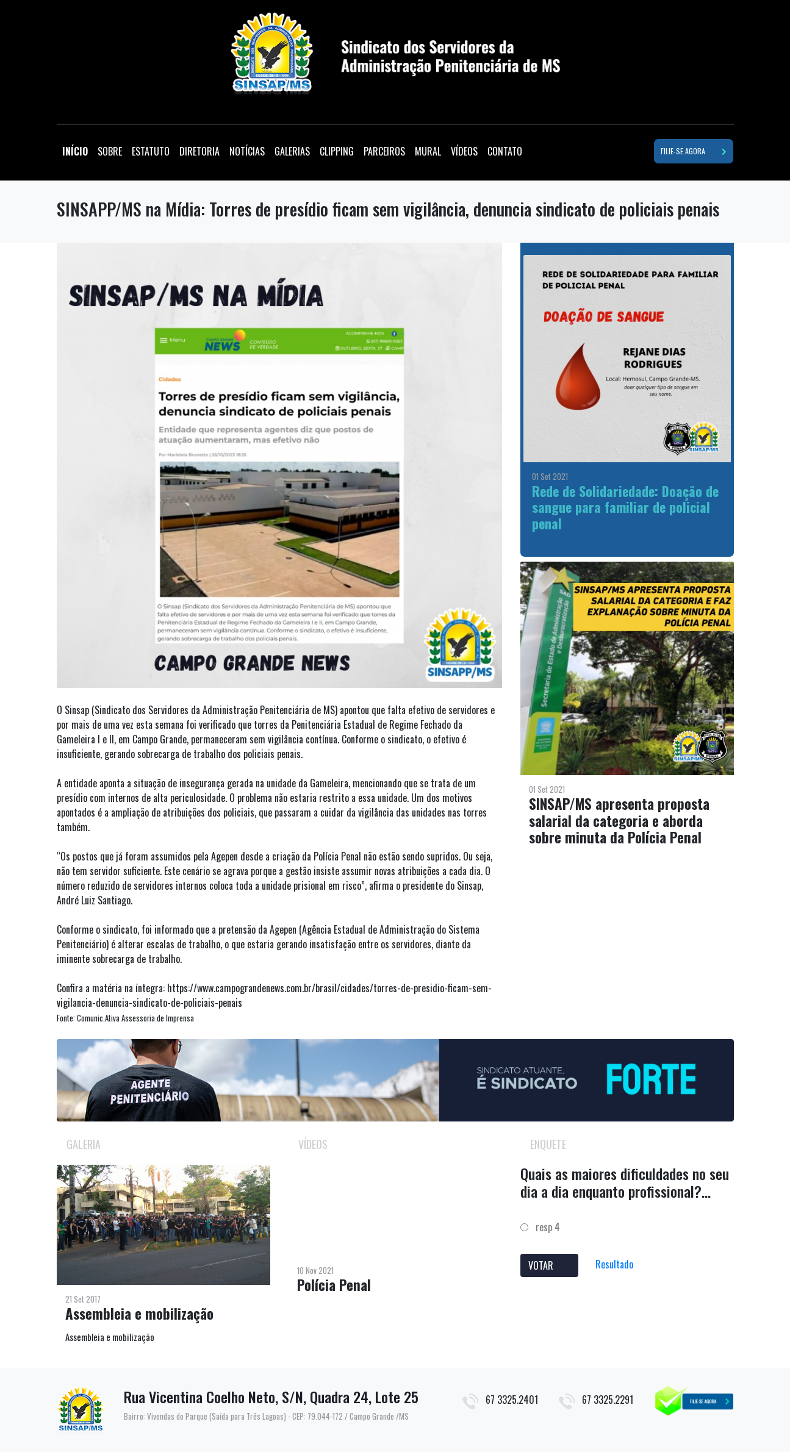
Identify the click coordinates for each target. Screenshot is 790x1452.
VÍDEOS (464, 151)
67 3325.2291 (607, 1399)
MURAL (428, 151)
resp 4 (540, 1227)
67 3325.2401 (512, 1399)
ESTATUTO (151, 151)
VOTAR (549, 1265)
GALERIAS (292, 151)
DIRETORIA (199, 151)
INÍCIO (77, 151)
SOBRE (110, 151)
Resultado (614, 1264)
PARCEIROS (384, 151)
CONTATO (504, 151)
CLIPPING (337, 151)
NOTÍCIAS (247, 151)
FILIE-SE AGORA (694, 151)
